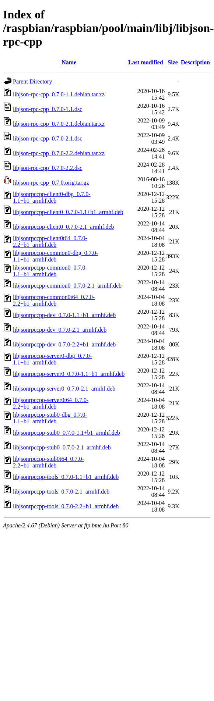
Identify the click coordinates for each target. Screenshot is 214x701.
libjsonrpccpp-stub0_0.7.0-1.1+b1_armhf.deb (66, 433)
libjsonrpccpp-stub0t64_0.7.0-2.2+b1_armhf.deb (48, 462)
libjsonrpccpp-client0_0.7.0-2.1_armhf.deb (63, 227)
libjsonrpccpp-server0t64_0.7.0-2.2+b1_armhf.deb (50, 403)
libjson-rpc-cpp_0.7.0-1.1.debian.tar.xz (59, 94)
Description (195, 62)
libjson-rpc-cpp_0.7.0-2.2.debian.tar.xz (59, 153)
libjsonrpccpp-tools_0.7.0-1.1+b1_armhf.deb (66, 477)
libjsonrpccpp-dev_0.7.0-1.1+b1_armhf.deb (64, 315)
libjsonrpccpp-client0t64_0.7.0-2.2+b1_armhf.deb (50, 241)
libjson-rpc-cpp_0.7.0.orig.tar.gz (51, 182)
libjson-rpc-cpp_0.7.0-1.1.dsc (47, 109)
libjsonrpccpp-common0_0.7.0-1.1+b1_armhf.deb (50, 270)
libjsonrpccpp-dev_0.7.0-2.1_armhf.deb (59, 330)
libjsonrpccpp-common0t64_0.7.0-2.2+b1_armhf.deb (54, 300)
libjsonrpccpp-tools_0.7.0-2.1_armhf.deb (61, 491)
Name (69, 62)
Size (173, 62)
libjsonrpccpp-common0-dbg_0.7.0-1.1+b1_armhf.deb (55, 256)
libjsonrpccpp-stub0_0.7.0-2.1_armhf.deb (62, 447)
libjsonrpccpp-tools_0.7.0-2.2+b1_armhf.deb (66, 506)
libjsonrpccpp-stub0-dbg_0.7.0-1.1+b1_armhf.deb (50, 418)
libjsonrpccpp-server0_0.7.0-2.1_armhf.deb (64, 388)
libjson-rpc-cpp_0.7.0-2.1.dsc (47, 138)
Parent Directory (32, 81)
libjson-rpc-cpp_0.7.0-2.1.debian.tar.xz (59, 124)
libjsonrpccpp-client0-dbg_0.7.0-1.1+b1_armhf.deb (52, 197)
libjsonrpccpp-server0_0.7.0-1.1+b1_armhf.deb (68, 374)
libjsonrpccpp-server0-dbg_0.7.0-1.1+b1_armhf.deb (52, 359)
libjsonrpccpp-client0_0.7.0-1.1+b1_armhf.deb (68, 212)
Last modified (145, 62)
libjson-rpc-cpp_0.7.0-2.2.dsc (47, 168)
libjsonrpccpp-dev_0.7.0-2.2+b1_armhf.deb (64, 344)
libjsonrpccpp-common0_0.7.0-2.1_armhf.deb (67, 285)
